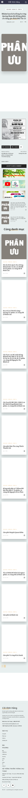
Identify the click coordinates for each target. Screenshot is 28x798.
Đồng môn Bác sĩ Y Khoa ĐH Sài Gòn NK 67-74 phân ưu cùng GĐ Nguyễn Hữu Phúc (13, 490)
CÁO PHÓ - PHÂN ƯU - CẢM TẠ (14, 9)
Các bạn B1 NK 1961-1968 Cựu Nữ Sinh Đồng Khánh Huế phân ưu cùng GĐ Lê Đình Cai (14, 404)
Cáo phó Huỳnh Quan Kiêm (13, 532)
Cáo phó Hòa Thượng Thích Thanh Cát (13, 447)
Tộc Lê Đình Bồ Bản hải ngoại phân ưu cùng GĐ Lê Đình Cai (14, 573)
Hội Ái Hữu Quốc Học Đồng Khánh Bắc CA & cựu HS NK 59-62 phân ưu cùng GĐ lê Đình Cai (13, 267)
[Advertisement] (14, 97)
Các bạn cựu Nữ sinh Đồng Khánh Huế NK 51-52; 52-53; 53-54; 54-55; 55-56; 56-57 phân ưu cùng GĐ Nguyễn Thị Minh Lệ (18, 205)
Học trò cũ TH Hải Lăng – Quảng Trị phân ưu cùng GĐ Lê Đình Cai (18, 218)
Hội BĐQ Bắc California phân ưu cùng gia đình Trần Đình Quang (7, 155)
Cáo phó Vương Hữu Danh (13, 655)
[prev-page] (2, 666)
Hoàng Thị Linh (23, 153)
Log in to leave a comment (14, 166)
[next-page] (5, 666)
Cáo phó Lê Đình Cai (10, 615)
